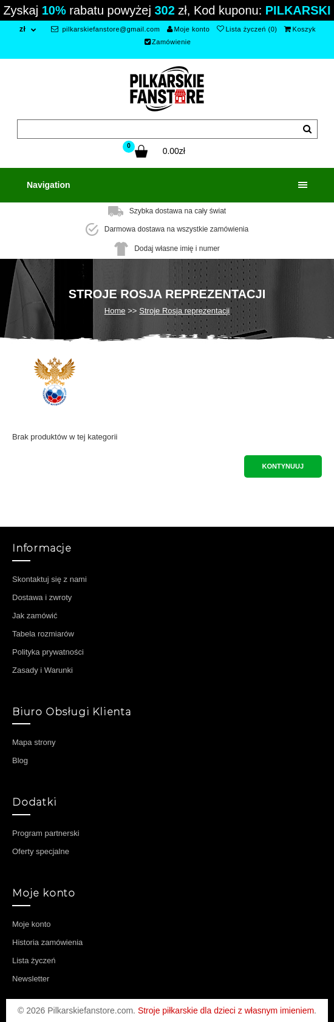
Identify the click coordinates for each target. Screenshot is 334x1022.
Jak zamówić (34, 615)
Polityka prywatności (48, 651)
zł (22, 29)
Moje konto (188, 29)
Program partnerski (46, 833)
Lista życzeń (34, 960)
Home (115, 310)
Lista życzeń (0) (247, 29)
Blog (20, 760)
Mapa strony (34, 742)
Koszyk (300, 29)
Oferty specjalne (40, 851)
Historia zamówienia (47, 942)
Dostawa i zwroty (42, 597)
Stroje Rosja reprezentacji (184, 310)
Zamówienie (168, 41)
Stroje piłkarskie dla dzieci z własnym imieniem (226, 1010)
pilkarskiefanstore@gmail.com (105, 29)
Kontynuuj (283, 466)
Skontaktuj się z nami (49, 579)
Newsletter (30, 978)
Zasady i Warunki (42, 670)
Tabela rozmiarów (43, 633)
